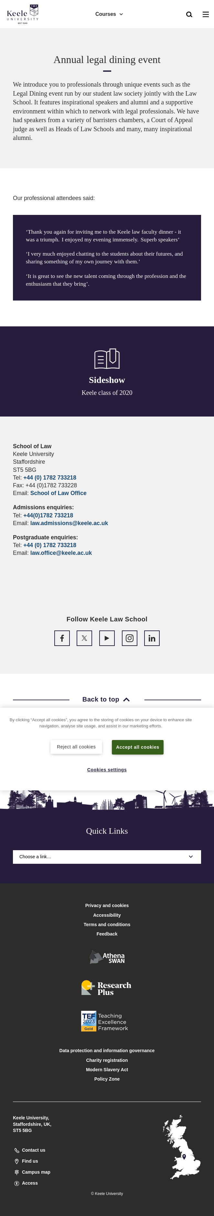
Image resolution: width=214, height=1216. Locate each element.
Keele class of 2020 (106, 392)
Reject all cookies (76, 746)
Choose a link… (107, 857)
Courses (109, 13)
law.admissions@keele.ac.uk (69, 523)
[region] (107, 748)
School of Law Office (58, 493)
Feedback (107, 933)
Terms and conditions (107, 924)
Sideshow (107, 380)
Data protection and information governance (107, 1050)
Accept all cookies (137, 746)
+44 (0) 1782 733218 (49, 477)
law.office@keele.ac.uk (61, 553)
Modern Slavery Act (107, 1069)
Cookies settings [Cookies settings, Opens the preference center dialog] (107, 769)
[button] (189, 13)
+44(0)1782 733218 (48, 515)
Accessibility (107, 915)
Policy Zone (107, 1079)
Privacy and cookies (107, 905)
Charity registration (107, 1060)
